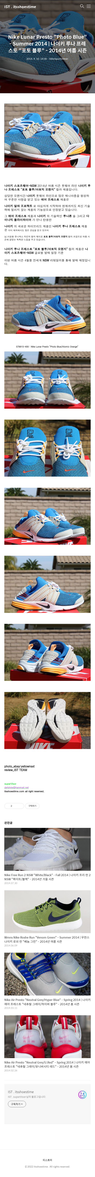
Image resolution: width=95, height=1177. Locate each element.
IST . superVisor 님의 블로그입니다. (27, 1096)
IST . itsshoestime (20, 6)
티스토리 (47, 1160)
